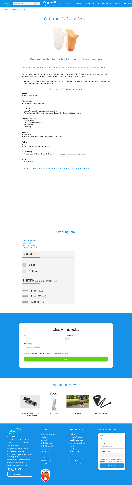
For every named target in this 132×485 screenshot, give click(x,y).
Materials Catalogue (76, 440)
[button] (68, 3)
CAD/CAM (72, 446)
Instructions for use (28, 243)
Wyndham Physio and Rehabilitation (18, 459)
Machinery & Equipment (77, 452)
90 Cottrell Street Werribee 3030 (17, 462)
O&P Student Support (48, 461)
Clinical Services (46, 443)
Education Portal (74, 458)
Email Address (70, 335)
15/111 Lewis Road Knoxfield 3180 (18, 443)
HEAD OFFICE (12, 437)
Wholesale (78, 3)
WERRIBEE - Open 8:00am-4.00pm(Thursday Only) (19, 456)
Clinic (68, 3)
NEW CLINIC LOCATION (15, 452)
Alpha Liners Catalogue (77, 443)
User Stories (45, 449)
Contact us (19, 474)
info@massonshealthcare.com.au (17, 449)
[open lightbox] (66, 39)
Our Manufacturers (75, 437)
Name (26, 335)
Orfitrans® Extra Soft (19, 9)
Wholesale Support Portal (77, 461)
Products (89, 3)
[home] (5, 3)
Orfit (10, 9)
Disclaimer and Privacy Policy (60, 353)
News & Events (46, 464)
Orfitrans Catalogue (29, 240)
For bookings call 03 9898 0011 (17, 465)
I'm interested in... (105, 451)
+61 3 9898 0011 (50, 5)
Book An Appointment (48, 434)
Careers (72, 467)
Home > (5, 9)
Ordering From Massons (77, 464)
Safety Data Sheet (28, 245)
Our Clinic (44, 440)
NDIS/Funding (45, 452)
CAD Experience (75, 449)
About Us (125, 3)
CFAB (116, 3)
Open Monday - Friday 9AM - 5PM (18, 440)
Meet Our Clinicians (47, 455)
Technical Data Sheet (29, 248)
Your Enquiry (28, 344)
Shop (60, 3)
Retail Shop (45, 437)
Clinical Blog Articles (47, 446)
